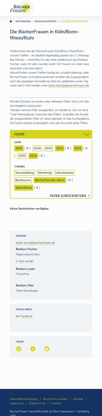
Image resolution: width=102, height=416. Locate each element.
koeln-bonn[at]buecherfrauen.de (68, 85)
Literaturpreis (64, 173)
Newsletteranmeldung (23, 399)
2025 (18, 148)
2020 (21, 156)
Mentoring (44, 173)
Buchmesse (23, 180)
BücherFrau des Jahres (50, 180)
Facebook (26, 316)
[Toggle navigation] (94, 8)
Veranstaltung (24, 173)
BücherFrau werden (55, 399)
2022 (59, 148)
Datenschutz (37, 403)
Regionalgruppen (45, 21)
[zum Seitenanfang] (93, 409)
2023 (48, 148)
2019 (33, 156)
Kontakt (78, 399)
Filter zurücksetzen (68, 196)
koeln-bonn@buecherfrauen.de (35, 243)
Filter (51, 134)
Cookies (56, 403)
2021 (77, 148)
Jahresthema (23, 188)
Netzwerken (23, 21)
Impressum (17, 403)
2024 (37, 148)
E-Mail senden (25, 261)
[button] (18, 349)
